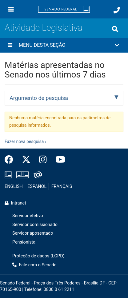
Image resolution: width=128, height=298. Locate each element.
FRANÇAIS (61, 186)
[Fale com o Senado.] (116, 10)
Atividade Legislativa (43, 27)
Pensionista (23, 242)
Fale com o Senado (34, 265)
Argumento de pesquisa (39, 98)
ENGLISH (14, 186)
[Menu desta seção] (10, 45)
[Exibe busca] (115, 29)
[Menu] (11, 9)
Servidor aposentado (32, 233)
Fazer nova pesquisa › (25, 141)
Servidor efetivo (27, 215)
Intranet (15, 203)
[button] (64, 45)
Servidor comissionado (35, 224)
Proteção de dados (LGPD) (38, 256)
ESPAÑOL (36, 186)
